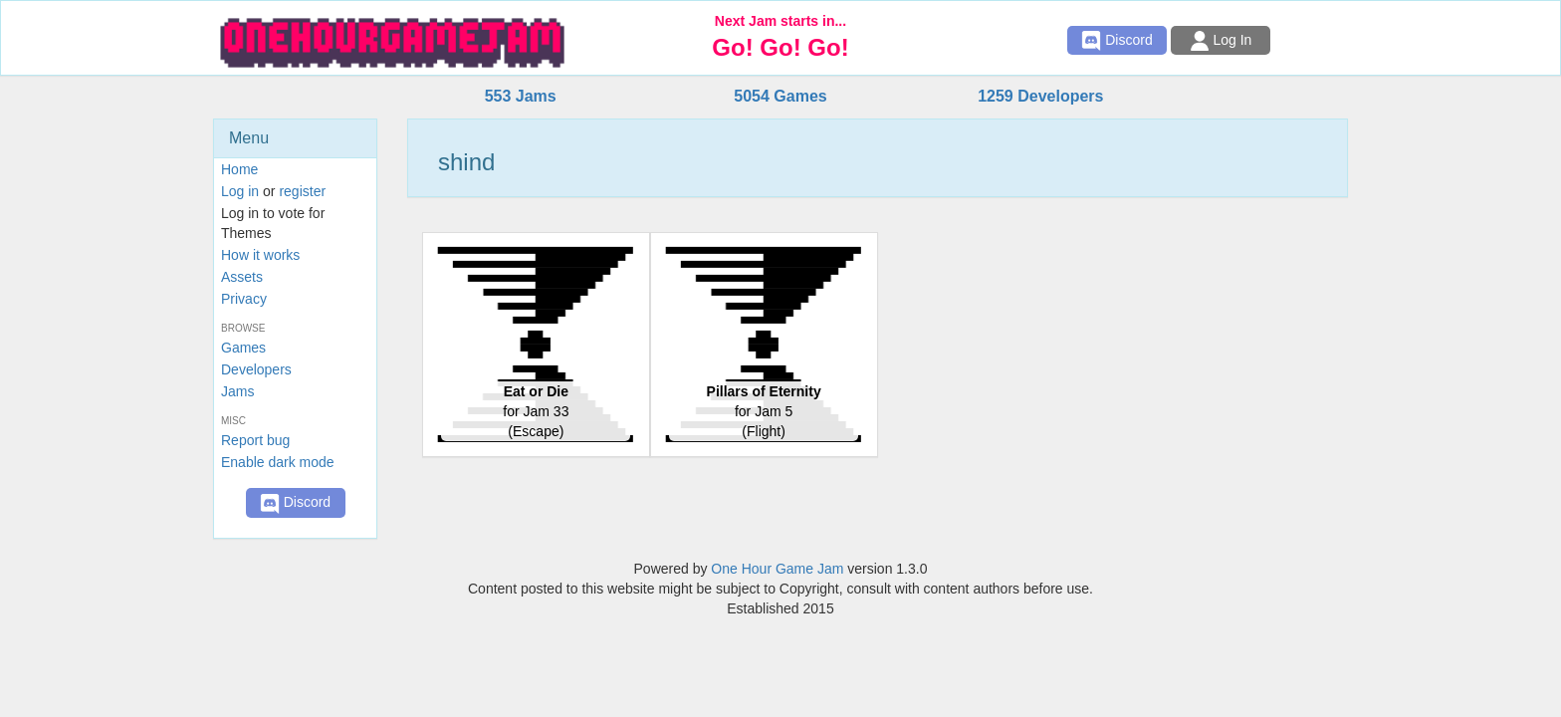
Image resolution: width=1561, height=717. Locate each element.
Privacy (244, 299)
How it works (260, 255)
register (302, 191)
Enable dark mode (277, 462)
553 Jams (521, 96)
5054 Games (780, 96)
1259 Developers (1040, 96)
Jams (237, 391)
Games (243, 348)
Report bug (255, 440)
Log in (240, 191)
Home (239, 169)
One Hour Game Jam (777, 569)
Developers (256, 369)
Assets (242, 277)
